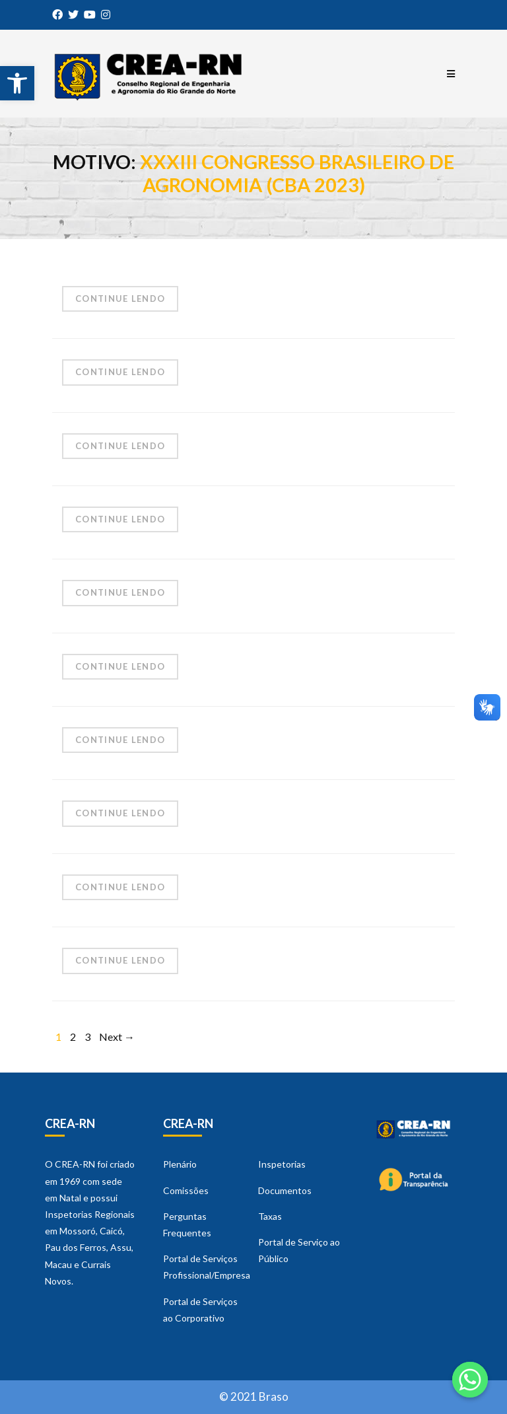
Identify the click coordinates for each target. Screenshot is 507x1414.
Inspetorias (282, 1164)
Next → (117, 1036)
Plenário (180, 1164)
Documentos (285, 1190)
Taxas (270, 1216)
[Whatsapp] (470, 1379)
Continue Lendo (120, 298)
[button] (17, 83)
